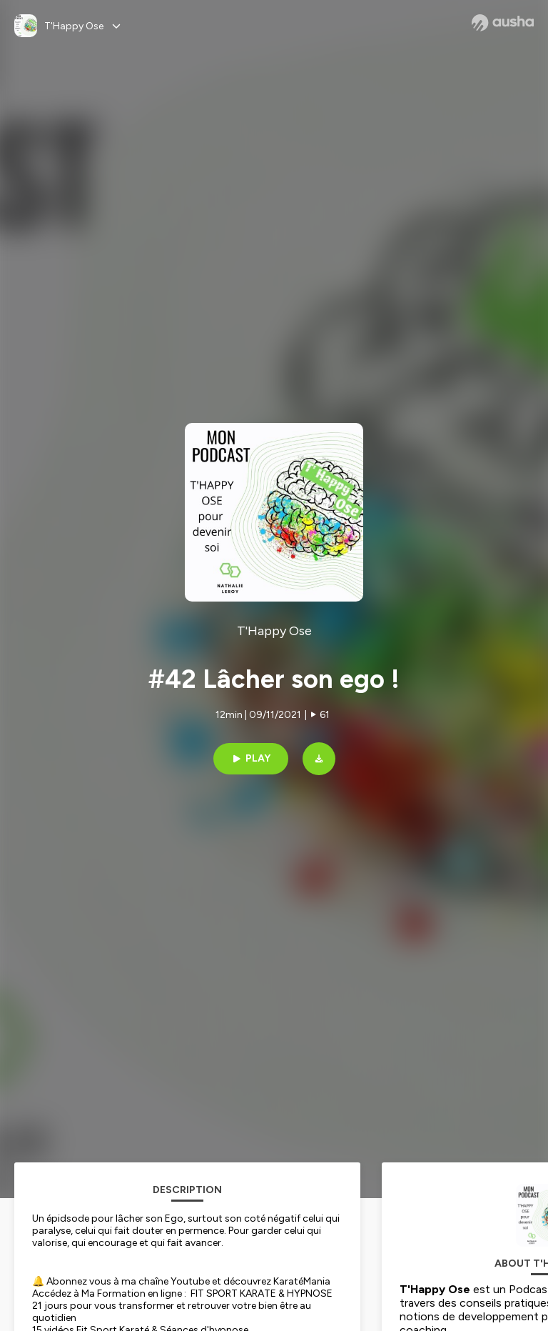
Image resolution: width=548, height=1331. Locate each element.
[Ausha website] (503, 22)
